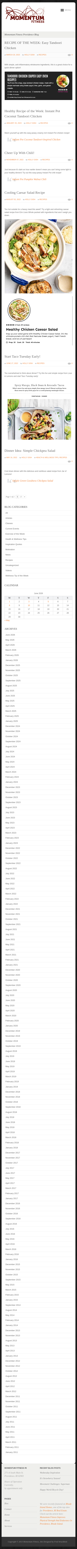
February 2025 (12, 716)
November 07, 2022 (14, 160)
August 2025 (11, 685)
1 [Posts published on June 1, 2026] (9, 602)
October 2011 (12, 1406)
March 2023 (11, 833)
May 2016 (10, 1239)
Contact (8, 1509)
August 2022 (11, 868)
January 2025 (12, 721)
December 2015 (13, 1264)
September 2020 (13, 985)
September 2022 (13, 863)
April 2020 (10, 1010)
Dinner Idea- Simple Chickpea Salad (30, 451)
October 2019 (12, 1041)
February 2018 (12, 1142)
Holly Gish (29, 55)
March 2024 (11, 772)
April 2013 (10, 1350)
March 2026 (11, 650)
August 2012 (11, 1376)
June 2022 (10, 878)
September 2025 (13, 680)
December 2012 (13, 1361)
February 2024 (12, 777)
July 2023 (10, 812)
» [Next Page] (24, 497)
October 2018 (12, 1102)
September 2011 (13, 1412)
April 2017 (10, 1183)
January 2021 (12, 965)
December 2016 (13, 1203)
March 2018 (11, 1137)
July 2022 (10, 873)
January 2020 (12, 1026)
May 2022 (10, 883)
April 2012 (10, 1386)
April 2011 (10, 1437)
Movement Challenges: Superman (55, 1484)
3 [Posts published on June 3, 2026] (28, 602)
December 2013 (13, 1330)
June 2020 (10, 1000)
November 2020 (13, 975)
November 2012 (13, 1366)
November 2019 (13, 1036)
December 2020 (13, 970)
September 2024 (13, 741)
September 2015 (13, 1279)
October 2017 (12, 1163)
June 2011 (10, 1427)
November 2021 (13, 914)
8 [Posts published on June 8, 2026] (9, 605)
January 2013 (12, 1356)
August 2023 (11, 807)
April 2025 (10, 706)
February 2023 (12, 838)
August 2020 (11, 990)
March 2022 (11, 893)
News (8, 555)
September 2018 (13, 1107)
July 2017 (10, 1168)
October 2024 (12, 736)
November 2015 (13, 1269)
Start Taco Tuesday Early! (22, 356)
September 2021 (13, 924)
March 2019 (11, 1076)
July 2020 (10, 995)
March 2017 (11, 1188)
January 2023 (12, 843)
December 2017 (13, 1152)
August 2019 (11, 1051)
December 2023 (13, 787)
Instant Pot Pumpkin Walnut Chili (29, 179)
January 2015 (12, 1300)
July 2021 (10, 934)
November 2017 (13, 1158)
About (7, 1520)
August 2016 (11, 1224)
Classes (9, 523)
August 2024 (11, 746)
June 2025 (10, 696)
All (7, 513)
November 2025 (13, 670)
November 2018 (13, 1097)
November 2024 (13, 731)
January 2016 (12, 1259)
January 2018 (12, 1147)
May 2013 (10, 1345)
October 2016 (12, 1213)
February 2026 (12, 655)
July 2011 (10, 1422)
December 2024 (13, 726)
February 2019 (12, 1081)
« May (7, 620)
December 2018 (13, 1092)
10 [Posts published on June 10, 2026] (29, 605)
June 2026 (10, 635)
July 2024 (10, 751)
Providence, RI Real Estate (55, 1510)
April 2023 (10, 828)
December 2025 (13, 665)
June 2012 (10, 1381)
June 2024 (10, 756)
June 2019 (10, 1061)
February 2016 (12, 1254)
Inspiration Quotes (14, 544)
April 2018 (10, 1132)
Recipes (42, 55)
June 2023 (10, 817)
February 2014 (12, 1320)
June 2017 (10, 1173)
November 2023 (13, 792)
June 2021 (10, 939)
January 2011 (12, 1452)
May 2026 (10, 640)
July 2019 (10, 1056)
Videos (9, 570)
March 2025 (11, 711)
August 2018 (11, 1112)
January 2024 (12, 782)
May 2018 (10, 1127)
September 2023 (13, 802)
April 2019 (10, 1071)
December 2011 (13, 1396)
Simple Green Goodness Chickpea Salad (32, 480)
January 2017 (12, 1198)
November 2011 (13, 1401)
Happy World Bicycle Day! (52, 1490)
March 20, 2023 (13, 55)
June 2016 (10, 1234)
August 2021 (11, 929)
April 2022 (10, 888)
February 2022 (12, 899)
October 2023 (12, 797)
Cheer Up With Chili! (19, 153)
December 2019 (13, 1031)
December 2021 (13, 909)
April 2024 (10, 767)
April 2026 (10, 645)
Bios (6, 1503)
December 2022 (13, 848)
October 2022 (12, 858)
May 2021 (10, 944)
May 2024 (10, 762)
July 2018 (10, 1117)
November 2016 (13, 1208)
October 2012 (12, 1371)
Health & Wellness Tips (47, 457)
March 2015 (11, 1290)
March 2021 (11, 955)
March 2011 (11, 1442)
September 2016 (13, 1218)
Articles (9, 518)
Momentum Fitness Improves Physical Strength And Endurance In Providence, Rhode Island (56, 1520)
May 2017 (10, 1178)
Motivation (10, 549)
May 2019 (10, 1066)
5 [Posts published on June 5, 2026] (48, 602)
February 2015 (12, 1295)
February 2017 (12, 1193)
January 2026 (12, 660)
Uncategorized (12, 565)
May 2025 (10, 701)
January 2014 (12, 1325)
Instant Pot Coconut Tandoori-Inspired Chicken (36, 139)
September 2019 (13, 1046)
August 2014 (11, 1310)
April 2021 (10, 949)
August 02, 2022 (13, 199)
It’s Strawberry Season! (50, 1478)
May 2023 (10, 823)
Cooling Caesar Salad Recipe (25, 192)
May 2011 (10, 1432)
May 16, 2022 (11, 457)
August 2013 (11, 1340)
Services (8, 1526)
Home (7, 1515)
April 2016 (10, 1244)
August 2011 (11, 1417)
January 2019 (12, 1087)
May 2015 (10, 1285)
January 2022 (12, 904)
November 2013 (13, 1335)
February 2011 (12, 1447)
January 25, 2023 (14, 123)
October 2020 (12, 980)
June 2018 (10, 1122)
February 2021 (12, 960)
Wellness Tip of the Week (17, 575)
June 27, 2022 (12, 363)
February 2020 (12, 1020)
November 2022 (13, 853)
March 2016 (11, 1249)
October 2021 (12, 919)
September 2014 (13, 1305)
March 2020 (11, 1015)
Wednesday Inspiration (50, 1473)
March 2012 (11, 1391)
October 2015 (12, 1274)
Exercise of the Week (15, 534)
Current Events (12, 528)
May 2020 (10, 1005)
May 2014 (10, 1315)
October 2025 (12, 675)
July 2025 (10, 690)
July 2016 (10, 1229)
